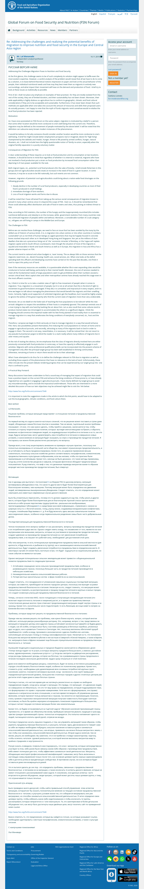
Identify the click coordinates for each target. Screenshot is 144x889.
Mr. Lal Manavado (25, 56)
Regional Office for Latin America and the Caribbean (92, 864)
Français (111, 14)
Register (114, 82)
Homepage (9, 30)
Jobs (32, 847)
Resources (43, 30)
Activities (31, 30)
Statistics (121, 10)
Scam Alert (10, 858)
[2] (38, 506)
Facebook (109, 852)
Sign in (113, 73)
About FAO (64, 10)
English (94, 14)
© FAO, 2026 (132, 885)
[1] (48, 482)
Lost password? (114, 69)
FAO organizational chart (64, 847)
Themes (93, 10)
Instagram (116, 852)
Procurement (36, 851)
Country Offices (85, 875)
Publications (110, 10)
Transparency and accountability (18, 854)
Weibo (116, 859)
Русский (133, 14)
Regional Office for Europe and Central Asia (91, 858)
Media (100, 10)
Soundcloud (128, 852)
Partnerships (132, 10)
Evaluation (35, 862)
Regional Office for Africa (89, 847)
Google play (127, 879)
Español (102, 14)
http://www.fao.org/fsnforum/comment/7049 (27, 391)
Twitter (128, 859)
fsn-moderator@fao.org (118, 98)
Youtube (134, 859)
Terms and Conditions (15, 851)
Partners (73, 30)
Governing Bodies (37, 854)
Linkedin (122, 852)
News (53, 30)
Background (18, 30)
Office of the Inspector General (42, 858)
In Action (74, 10)
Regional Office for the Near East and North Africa (92, 870)
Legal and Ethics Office (39, 866)
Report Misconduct (13, 862)
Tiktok (134, 852)
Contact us (10, 847)
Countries (84, 10)
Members (62, 30)
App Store (127, 871)
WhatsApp (122, 859)
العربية (119, 14)
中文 (126, 14)
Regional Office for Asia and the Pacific (91, 852)
